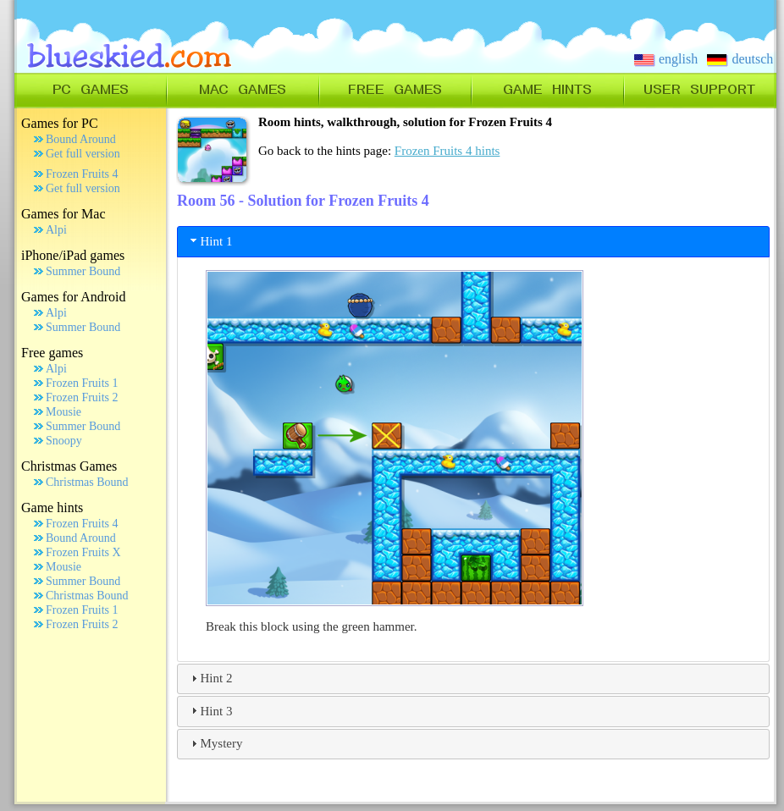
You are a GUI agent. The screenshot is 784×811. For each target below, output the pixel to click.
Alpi (56, 229)
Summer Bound (83, 271)
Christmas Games (69, 466)
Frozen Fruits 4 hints (447, 150)
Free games (52, 352)
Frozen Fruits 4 (82, 174)
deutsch (740, 59)
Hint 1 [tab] (210, 240)
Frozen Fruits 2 (82, 397)
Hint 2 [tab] (210, 678)
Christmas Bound (87, 482)
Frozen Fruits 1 (82, 383)
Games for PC (59, 123)
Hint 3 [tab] (210, 710)
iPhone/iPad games (72, 255)
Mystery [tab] (215, 743)
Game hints (52, 507)
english (666, 59)
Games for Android (73, 297)
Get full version (83, 153)
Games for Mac (63, 214)
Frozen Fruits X (83, 552)
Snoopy (64, 440)
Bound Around (81, 139)
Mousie (63, 412)
